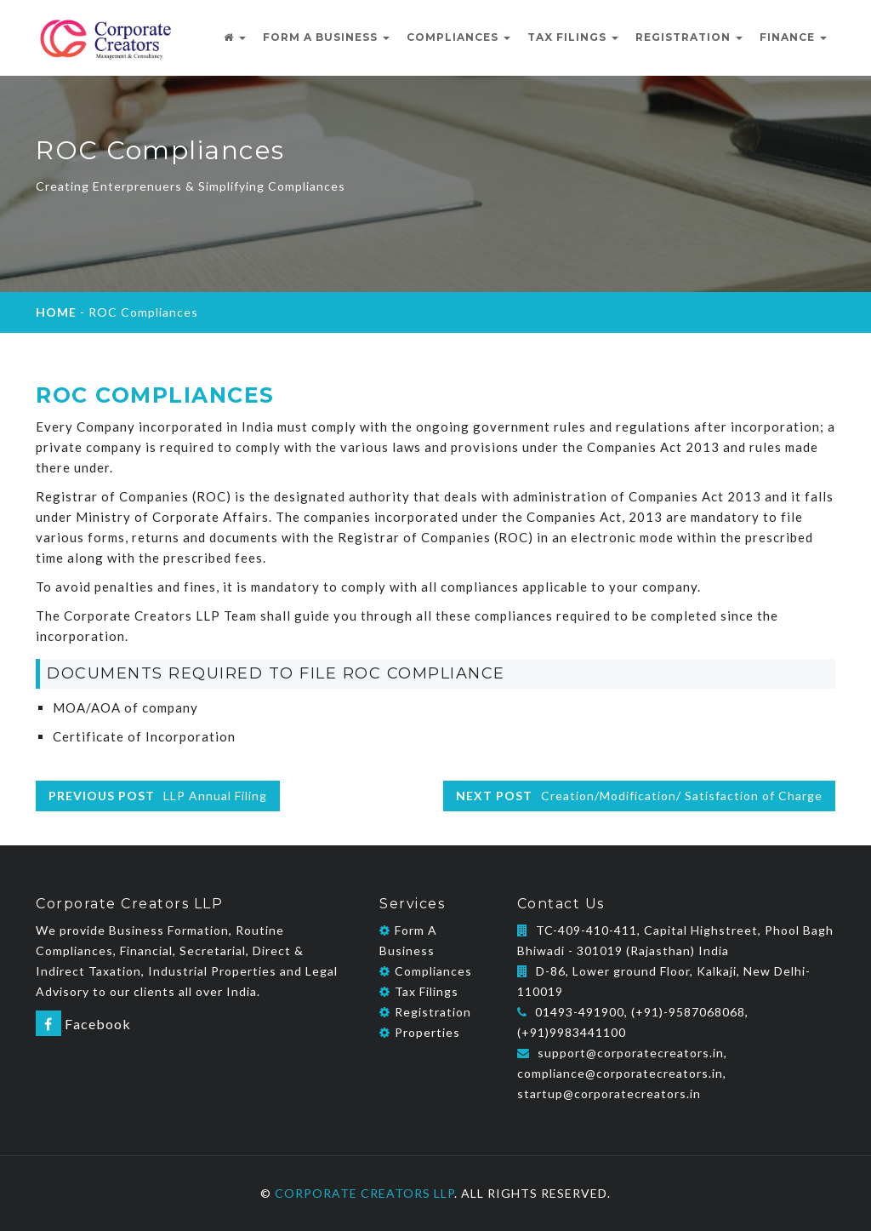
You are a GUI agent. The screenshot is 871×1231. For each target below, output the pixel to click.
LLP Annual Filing (157, 795)
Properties (419, 1032)
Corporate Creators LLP (364, 1193)
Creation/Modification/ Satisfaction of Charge (639, 795)
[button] (234, 37)
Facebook (83, 1024)
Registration (425, 1012)
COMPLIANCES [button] (458, 37)
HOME (56, 312)
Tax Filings (418, 991)
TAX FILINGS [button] (572, 37)
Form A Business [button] (326, 37)
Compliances (425, 971)
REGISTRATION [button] (689, 37)
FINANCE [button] (793, 37)
